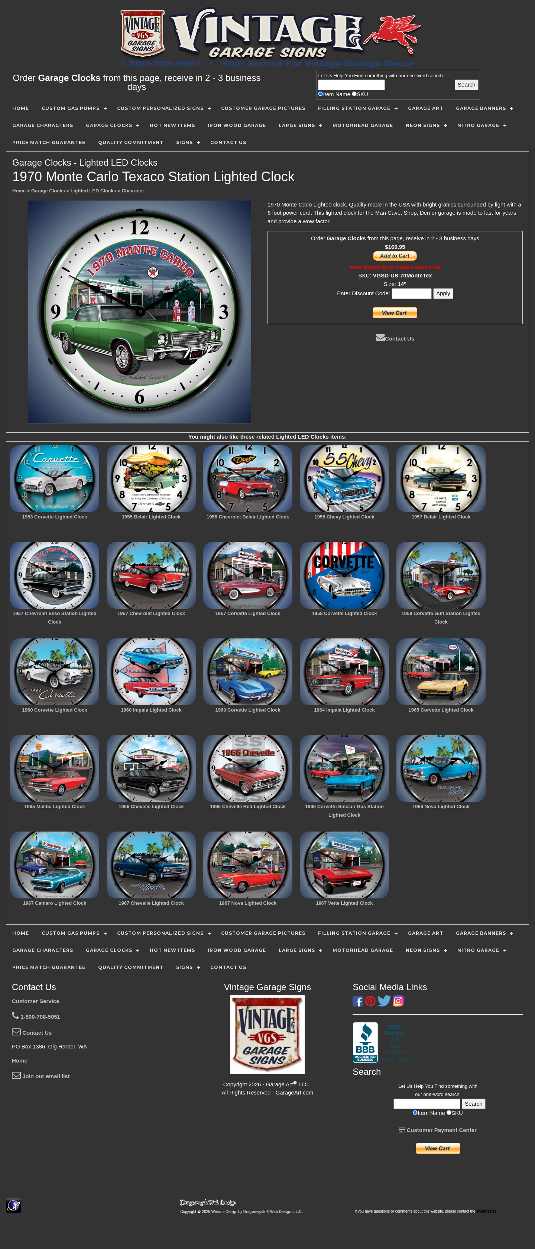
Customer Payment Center (438, 1130)
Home (19, 1060)
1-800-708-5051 (36, 1017)
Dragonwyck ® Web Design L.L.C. (273, 1212)
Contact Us (395, 338)
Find (358, 75)
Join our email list (41, 1076)
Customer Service (35, 1001)
